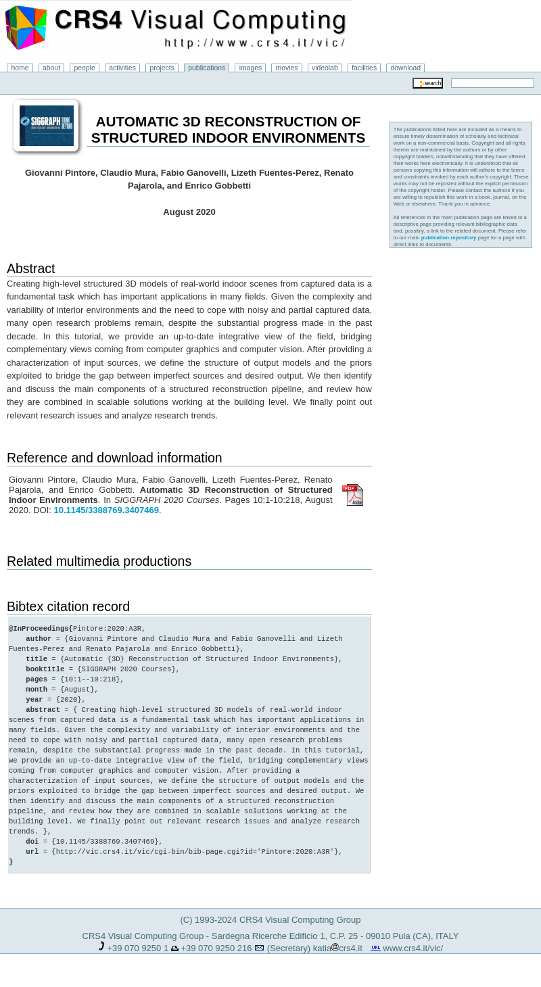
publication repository (449, 238)
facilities (364, 68)
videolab (325, 68)
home (20, 68)
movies (287, 68)
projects (161, 68)
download (406, 68)
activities (122, 68)
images (250, 68)
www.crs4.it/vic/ (413, 948)
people (84, 68)
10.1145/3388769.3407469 (105, 510)
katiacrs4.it (337, 948)
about (51, 68)
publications (206, 68)
